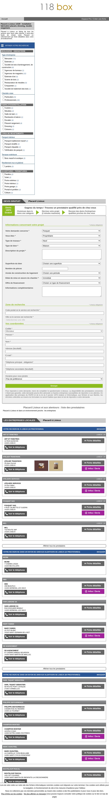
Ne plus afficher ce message (35, 794)
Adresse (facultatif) (13, 348)
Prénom (9, 335)
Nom (8, 341)
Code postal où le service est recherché (22, 310)
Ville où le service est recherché (19, 317)
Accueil (4, 19)
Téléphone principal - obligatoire (19, 362)
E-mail (8, 355)
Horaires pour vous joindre (16, 376)
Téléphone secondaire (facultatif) (19, 369)
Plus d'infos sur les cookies (11, 794)
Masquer (101, 429)
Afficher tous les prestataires (54, 546)
